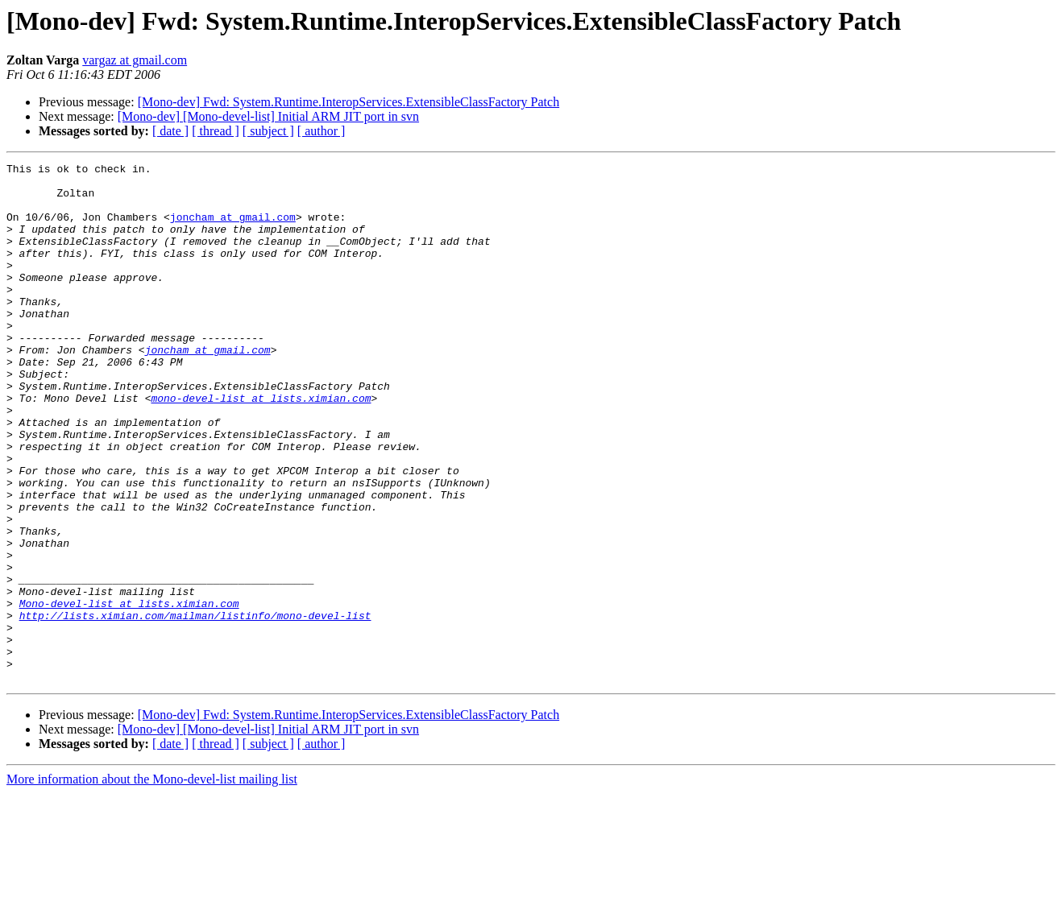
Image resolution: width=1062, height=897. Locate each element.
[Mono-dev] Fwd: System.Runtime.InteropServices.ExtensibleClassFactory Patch (348, 102)
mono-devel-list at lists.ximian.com (261, 446)
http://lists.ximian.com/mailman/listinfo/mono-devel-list (195, 707)
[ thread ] (215, 131)
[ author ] (321, 131)
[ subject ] (268, 131)
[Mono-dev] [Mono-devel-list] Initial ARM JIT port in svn (268, 116)
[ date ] (170, 131)
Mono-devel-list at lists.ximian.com (129, 692)
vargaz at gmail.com (134, 60)
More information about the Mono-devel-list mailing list (151, 883)
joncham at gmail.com (233, 228)
